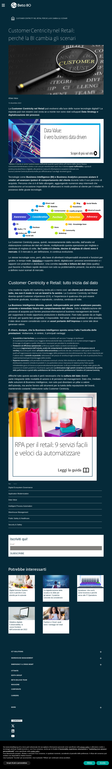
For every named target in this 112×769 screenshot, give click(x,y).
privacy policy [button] (84, 747)
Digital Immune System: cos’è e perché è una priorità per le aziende (18, 593)
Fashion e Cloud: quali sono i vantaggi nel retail (53, 624)
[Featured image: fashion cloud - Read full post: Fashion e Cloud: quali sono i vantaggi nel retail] (56, 614)
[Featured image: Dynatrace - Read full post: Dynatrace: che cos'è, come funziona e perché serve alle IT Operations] (90, 582)
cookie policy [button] (35, 751)
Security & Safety (15, 525)
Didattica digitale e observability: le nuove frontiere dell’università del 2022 (18, 626)
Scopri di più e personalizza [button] (17, 763)
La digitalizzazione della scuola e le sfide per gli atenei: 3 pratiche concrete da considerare (53, 594)
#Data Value (13, 98)
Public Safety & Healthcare (19, 519)
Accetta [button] (102, 763)
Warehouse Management (18, 513)
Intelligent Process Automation (20, 507)
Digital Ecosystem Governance (20, 488)
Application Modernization (18, 494)
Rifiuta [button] (89, 763)
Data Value (12, 500)
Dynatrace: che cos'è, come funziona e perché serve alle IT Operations (87, 593)
